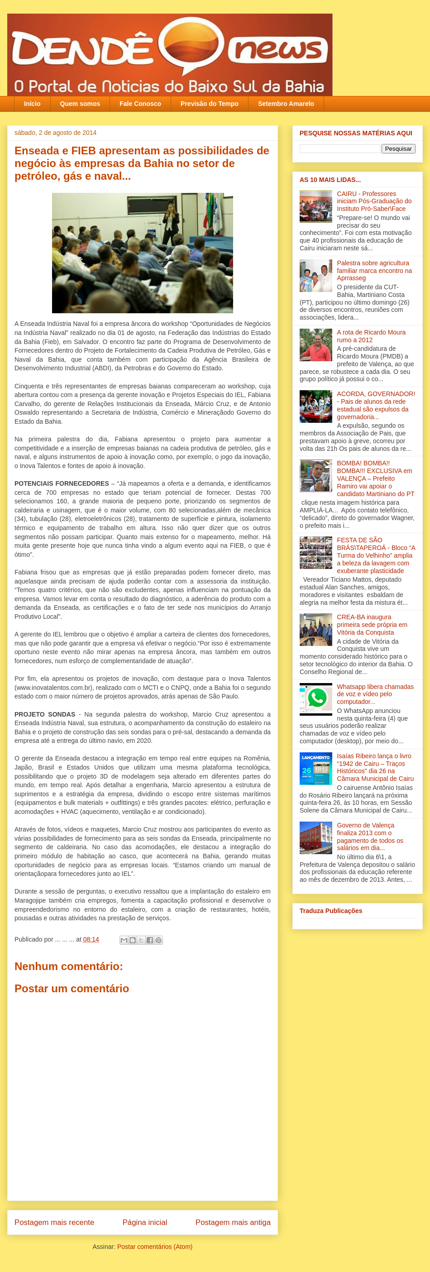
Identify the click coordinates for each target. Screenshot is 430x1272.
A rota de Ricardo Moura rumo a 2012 (371, 336)
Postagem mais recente (54, 1222)
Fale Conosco (140, 103)
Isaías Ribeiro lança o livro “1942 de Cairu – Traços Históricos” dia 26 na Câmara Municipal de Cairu (375, 767)
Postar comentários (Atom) (155, 1246)
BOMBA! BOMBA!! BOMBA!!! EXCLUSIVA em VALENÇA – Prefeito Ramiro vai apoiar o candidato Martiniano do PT (376, 478)
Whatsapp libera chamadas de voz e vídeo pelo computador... (375, 694)
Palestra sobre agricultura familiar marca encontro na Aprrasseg (374, 270)
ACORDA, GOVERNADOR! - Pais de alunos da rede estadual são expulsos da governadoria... (376, 405)
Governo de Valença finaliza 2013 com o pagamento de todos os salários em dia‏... (370, 836)
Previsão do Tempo (210, 103)
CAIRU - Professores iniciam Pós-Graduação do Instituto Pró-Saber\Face (374, 201)
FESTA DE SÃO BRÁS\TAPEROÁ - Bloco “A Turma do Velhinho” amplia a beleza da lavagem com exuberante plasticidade (376, 555)
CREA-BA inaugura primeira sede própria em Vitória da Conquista (372, 624)
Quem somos (80, 103)
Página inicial (145, 1222)
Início (32, 103)
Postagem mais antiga (233, 1222)
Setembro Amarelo (286, 103)
